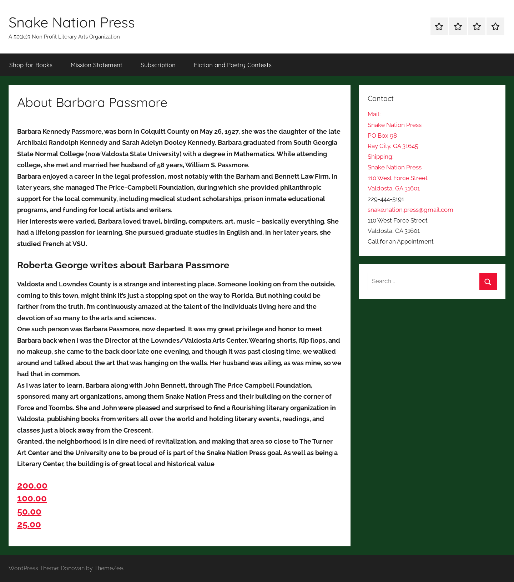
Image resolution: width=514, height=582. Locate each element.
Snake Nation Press (72, 22)
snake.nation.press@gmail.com (410, 209)
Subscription (158, 64)
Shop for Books (30, 64)
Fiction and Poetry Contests (233, 64)
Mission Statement (96, 64)
